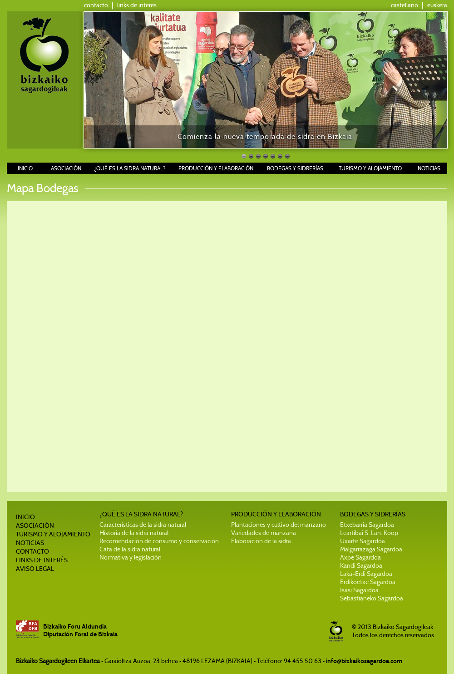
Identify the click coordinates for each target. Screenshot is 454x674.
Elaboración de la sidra (261, 541)
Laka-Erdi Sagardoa (366, 574)
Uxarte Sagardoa (362, 541)
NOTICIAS (429, 168)
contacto (96, 5)
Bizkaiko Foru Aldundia (75, 626)
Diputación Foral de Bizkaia (80, 634)
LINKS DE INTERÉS (42, 560)
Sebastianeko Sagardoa (371, 598)
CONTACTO (32, 551)
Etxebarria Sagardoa (367, 524)
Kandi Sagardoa (361, 565)
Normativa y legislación (130, 557)
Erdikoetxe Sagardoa (367, 582)
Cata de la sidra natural (129, 549)
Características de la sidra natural (142, 524)
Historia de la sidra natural (133, 533)
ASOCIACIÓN (66, 168)
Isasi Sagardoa (359, 590)
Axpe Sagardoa (360, 557)
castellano (404, 5)
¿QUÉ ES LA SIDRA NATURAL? (129, 168)
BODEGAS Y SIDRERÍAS (295, 168)
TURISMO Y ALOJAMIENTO (370, 168)
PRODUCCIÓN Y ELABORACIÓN (215, 168)
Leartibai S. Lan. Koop (369, 533)
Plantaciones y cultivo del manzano (278, 524)
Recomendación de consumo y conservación (159, 541)
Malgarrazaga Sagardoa (371, 549)
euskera (437, 5)
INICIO (25, 168)
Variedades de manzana (263, 533)
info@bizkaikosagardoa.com (364, 661)
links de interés (137, 5)
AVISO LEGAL (35, 569)
